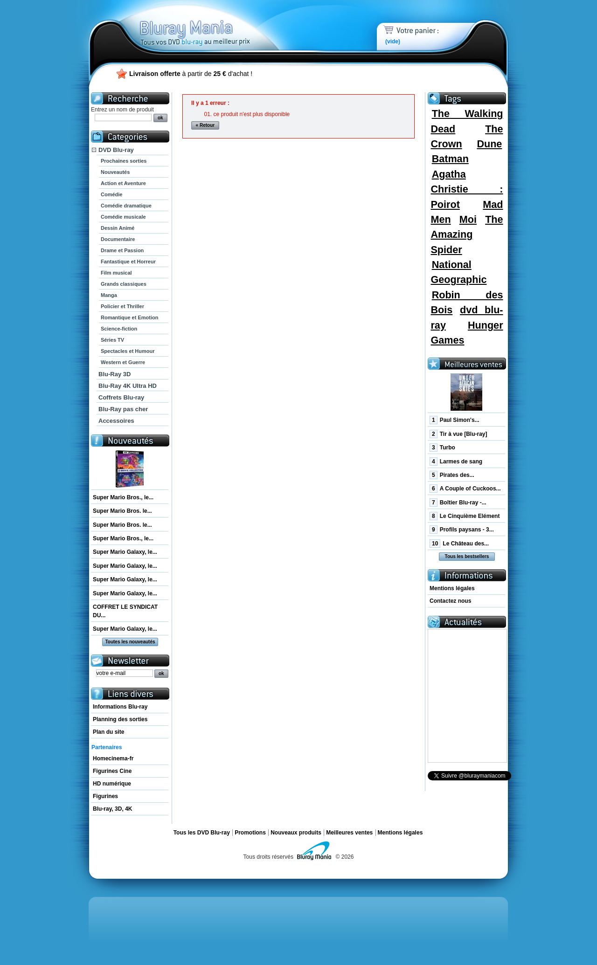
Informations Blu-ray (120, 706)
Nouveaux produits (296, 832)
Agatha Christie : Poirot (466, 189)
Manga (109, 295)
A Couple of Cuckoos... (465, 488)
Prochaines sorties (123, 161)
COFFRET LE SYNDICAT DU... (125, 611)
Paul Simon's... (454, 420)
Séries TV (112, 340)
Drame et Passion (122, 250)
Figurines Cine (112, 771)
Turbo (442, 447)
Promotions (250, 832)
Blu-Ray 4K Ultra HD (127, 385)
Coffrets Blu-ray (121, 397)
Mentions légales (452, 588)
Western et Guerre (123, 362)
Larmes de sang (456, 461)
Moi (468, 219)
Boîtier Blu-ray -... (458, 502)
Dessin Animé (117, 228)
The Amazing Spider (466, 234)
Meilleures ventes (349, 832)
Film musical (116, 273)
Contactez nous (450, 601)
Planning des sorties (120, 719)
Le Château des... (459, 543)
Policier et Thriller (122, 306)
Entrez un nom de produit (122, 109)
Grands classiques (123, 284)
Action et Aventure (123, 183)
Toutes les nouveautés (130, 641)
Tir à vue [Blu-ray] (458, 434)
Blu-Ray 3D (114, 374)
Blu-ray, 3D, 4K (112, 809)
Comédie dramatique (126, 205)
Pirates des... (452, 475)
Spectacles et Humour (128, 351)
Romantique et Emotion (129, 317)
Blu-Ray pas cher (123, 409)
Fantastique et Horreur (128, 261)
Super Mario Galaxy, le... (125, 552)
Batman (450, 159)
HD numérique (112, 783)
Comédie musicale (123, 217)
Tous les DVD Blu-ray (202, 832)
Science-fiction (119, 328)
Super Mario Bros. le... (122, 511)
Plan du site (108, 732)
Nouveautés (115, 172)
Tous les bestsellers (467, 556)
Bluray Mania (212, 23)
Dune (489, 144)
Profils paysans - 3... (462, 529)
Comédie (111, 194)
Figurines (105, 796)
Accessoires (116, 420)
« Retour (205, 125)
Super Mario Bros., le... (123, 497)
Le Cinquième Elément (465, 516)
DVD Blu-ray (116, 149)
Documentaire (118, 239)
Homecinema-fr (113, 758)
